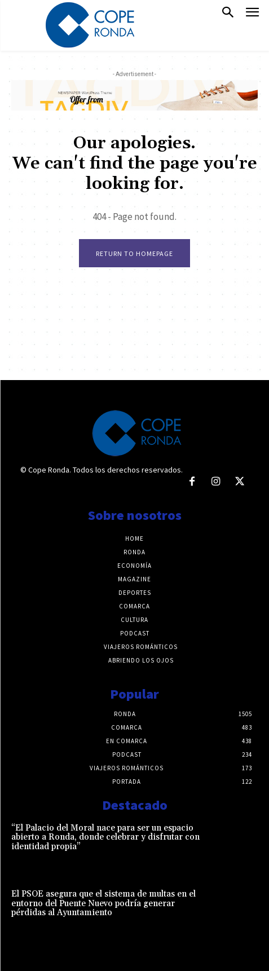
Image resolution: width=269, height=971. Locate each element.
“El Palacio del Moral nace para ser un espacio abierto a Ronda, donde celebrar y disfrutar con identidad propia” (105, 837)
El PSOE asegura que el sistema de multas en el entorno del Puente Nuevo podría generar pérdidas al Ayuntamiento (103, 903)
